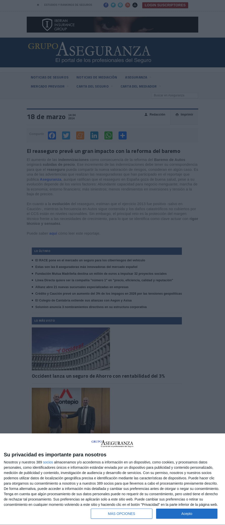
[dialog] (112, 479)
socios (48, 462)
